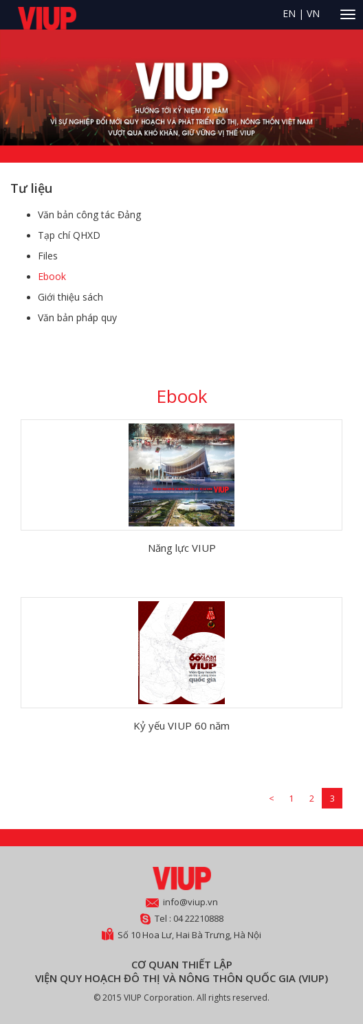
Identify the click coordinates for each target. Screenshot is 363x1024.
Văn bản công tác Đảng (89, 214)
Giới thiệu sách (70, 296)
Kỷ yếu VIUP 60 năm (181, 725)
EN (289, 13)
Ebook (52, 276)
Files (48, 255)
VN (313, 13)
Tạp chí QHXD (69, 235)
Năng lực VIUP (182, 548)
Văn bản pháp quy (77, 317)
